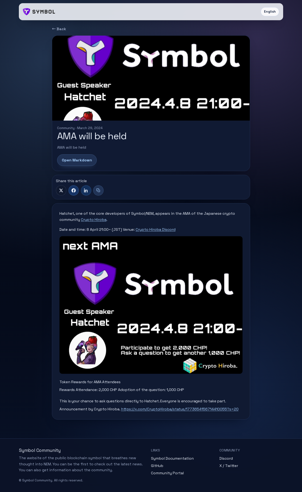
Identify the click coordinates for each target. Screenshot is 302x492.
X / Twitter (228, 465)
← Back (59, 28)
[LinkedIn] (86, 190)
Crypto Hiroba (93, 219)
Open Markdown (77, 160)
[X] (61, 190)
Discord (226, 458)
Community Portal (167, 473)
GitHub (157, 465)
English (270, 12)
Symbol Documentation (172, 458)
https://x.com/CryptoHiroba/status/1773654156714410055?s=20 (180, 409)
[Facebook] (73, 190)
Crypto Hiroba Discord (156, 229)
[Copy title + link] (98, 190)
